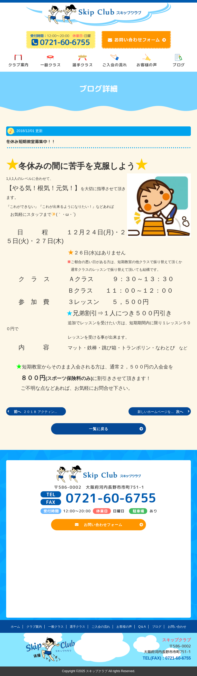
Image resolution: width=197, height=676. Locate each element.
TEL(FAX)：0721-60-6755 (167, 658)
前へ (32, 412)
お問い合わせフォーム (109, 525)
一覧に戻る (116, 429)
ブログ (179, 65)
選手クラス (82, 65)
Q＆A (142, 626)
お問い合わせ (177, 626)
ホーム (15, 626)
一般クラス (50, 65)
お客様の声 (146, 65)
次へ (163, 412)
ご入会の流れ (114, 65)
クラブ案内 (18, 65)
